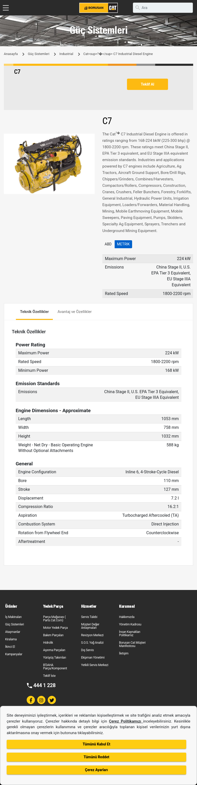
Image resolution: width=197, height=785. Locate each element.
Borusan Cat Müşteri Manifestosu (132, 644)
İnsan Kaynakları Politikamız (129, 633)
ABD (108, 244)
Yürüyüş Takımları (54, 657)
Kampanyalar (13, 654)
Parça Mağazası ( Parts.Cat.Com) (54, 618)
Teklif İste (49, 676)
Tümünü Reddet (96, 757)
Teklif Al (147, 84)
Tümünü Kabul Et (96, 744)
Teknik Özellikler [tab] (34, 311)
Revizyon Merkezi (92, 635)
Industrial (66, 54)
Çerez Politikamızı (126, 721)
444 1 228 (44, 685)
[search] (163, 8)
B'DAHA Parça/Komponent (55, 666)
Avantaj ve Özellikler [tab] (74, 311)
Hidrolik (48, 642)
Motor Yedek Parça (55, 628)
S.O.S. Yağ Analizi (92, 642)
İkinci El (10, 647)
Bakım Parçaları (53, 635)
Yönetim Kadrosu (130, 624)
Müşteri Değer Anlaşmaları (90, 626)
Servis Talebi (89, 617)
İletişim (124, 653)
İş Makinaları (13, 617)
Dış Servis (87, 650)
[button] (90, 138)
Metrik (123, 244)
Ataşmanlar (12, 632)
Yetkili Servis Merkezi (94, 665)
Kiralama (11, 639)
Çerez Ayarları (96, 770)
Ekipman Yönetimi (92, 657)
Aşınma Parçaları (54, 650)
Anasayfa (11, 54)
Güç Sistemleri (38, 54)
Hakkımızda (126, 617)
